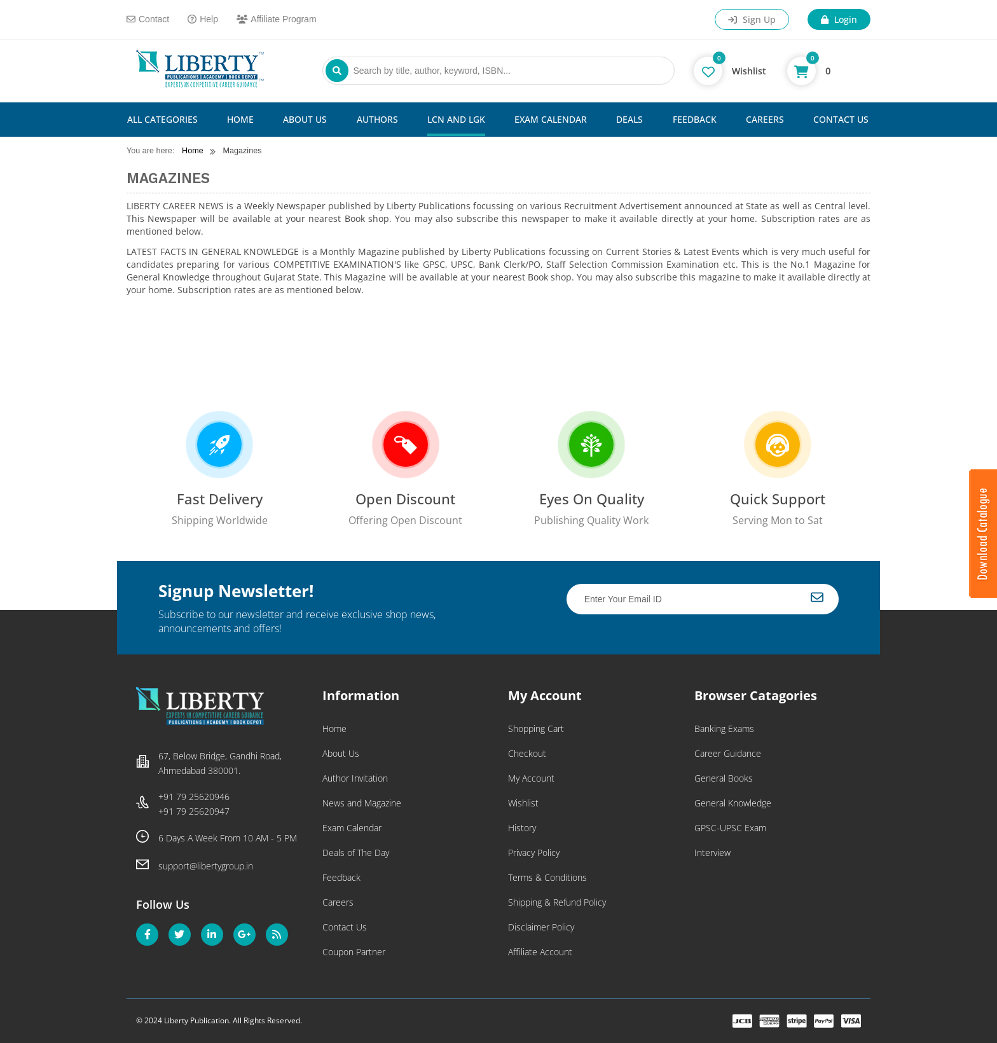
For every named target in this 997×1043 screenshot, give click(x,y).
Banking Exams (724, 728)
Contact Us (841, 119)
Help (203, 19)
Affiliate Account (540, 952)
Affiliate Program (277, 19)
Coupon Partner (353, 952)
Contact (148, 19)
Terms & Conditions (547, 877)
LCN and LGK (456, 119)
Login (839, 19)
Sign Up (752, 19)
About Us (305, 119)
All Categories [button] (162, 119)
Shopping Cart (536, 728)
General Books (723, 778)
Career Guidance (727, 753)
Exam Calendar (550, 119)
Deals (629, 119)
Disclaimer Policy (541, 927)
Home (240, 119)
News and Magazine (361, 803)
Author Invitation (355, 778)
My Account (531, 778)
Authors (377, 119)
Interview (712, 852)
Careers (765, 119)
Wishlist (523, 803)
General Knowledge (732, 803)
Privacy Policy (534, 852)
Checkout (527, 753)
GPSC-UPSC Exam (730, 828)
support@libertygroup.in (205, 866)
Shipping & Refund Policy (557, 902)
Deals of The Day (355, 852)
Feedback (695, 119)
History (522, 828)
